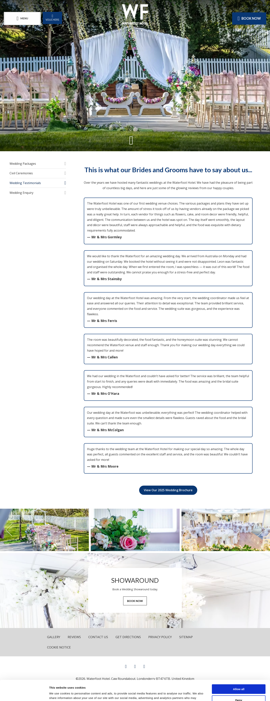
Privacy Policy (160, 637)
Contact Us (98, 637)
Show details (58, 693)
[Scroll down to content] (131, 140)
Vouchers (52, 17)
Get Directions (128, 637)
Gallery (53, 637)
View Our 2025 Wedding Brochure (168, 490)
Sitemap (186, 637)
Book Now (135, 600)
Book (249, 18)
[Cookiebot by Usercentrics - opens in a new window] (24, 693)
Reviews (74, 637)
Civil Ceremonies (21, 173)
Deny (238, 681)
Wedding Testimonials (25, 183)
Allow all (238, 670)
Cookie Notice (59, 647)
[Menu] (22, 18)
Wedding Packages (23, 164)
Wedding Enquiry (21, 193)
